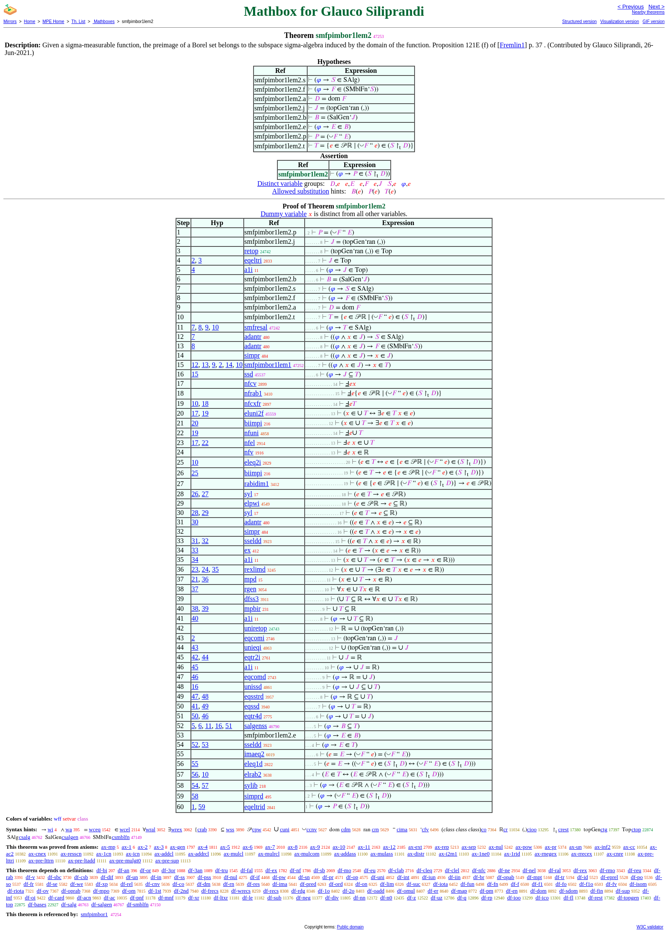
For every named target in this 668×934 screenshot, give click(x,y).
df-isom (638, 884)
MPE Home (53, 21)
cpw (257, 829)
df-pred (308, 884)
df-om (128, 891)
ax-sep (468, 847)
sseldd (253, 540)
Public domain (350, 927)
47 (195, 696)
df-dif (107, 877)
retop (252, 250)
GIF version (653, 21)
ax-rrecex (581, 853)
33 (195, 550)
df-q (461, 897)
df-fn (492, 884)
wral (150, 829)
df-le (247, 897)
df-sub (274, 897)
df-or (145, 870)
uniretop (256, 628)
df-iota (440, 884)
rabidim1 (257, 483)
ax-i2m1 (448, 853)
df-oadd (375, 891)
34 (195, 559)
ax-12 (389, 847)
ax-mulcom (307, 853)
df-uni (377, 877)
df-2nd (181, 891)
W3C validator (649, 927)
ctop (636, 829)
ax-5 (225, 847)
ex (248, 550)
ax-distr (415, 853)
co (484, 829)
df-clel (452, 870)
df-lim (387, 884)
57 (205, 785)
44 (205, 657)
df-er (433, 891)
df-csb (81, 877)
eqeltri (253, 260)
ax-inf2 (602, 847)
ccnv (311, 829)
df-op (352, 877)
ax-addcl (163, 853)
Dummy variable (284, 213)
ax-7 (270, 847)
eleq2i (253, 462)
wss (230, 829)
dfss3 (252, 598)
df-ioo (514, 897)
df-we (76, 884)
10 (215, 327)
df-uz (436, 897)
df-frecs (210, 891)
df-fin (596, 891)
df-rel (127, 884)
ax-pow (523, 847)
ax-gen (177, 847)
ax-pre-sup (167, 860)
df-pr (328, 877)
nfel (250, 442)
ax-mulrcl (269, 853)
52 (195, 744)
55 (195, 763)
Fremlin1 (512, 45)
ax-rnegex (546, 853)
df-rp (486, 897)
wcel (125, 829)
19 (205, 413)
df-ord (336, 884)
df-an (123, 870)
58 (195, 796)
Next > (656, 6)
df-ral (554, 870)
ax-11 (364, 847)
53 (205, 744)
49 (205, 706)
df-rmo (607, 870)
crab (202, 829)
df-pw (279, 877)
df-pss (204, 877)
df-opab (505, 877)
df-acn (84, 897)
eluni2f (254, 413)
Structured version (579, 21)
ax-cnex (37, 853)
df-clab (396, 870)
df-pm (486, 891)
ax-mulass (382, 853)
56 (195, 774)
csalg (24, 837)
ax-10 (339, 847)
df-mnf (165, 897)
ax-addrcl (198, 853)
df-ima (280, 884)
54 (195, 785)
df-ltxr (221, 897)
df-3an (195, 870)
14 (229, 364)
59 (202, 806)
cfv (425, 829)
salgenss (256, 725)
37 (195, 589)
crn (375, 829)
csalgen (70, 837)
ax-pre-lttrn (41, 860)
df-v (30, 877)
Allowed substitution (300, 191)
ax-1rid (512, 853)
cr (506, 829)
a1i (249, 269)
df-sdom (568, 891)
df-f (515, 884)
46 (195, 676)
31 (195, 540)
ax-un (575, 847)
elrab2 (253, 774)
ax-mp (108, 847)
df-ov (43, 891)
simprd (254, 796)
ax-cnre (615, 853)
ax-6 (248, 847)
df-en (512, 891)
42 (195, 657)
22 (205, 442)
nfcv (250, 383)
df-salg (68, 904)
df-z (411, 897)
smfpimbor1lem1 (268, 364)
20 (195, 423)
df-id (582, 877)
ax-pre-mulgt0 (125, 860)
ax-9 (315, 847)
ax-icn (133, 853)
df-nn (359, 897)
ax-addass (345, 853)
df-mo (344, 870)
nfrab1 (253, 393)
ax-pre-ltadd (81, 860)
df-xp (102, 884)
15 (195, 374)
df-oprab (71, 891)
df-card (56, 897)
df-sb (319, 870)
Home (29, 21)
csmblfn (121, 837)
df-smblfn (137, 904)
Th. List (79, 21)
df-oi (30, 897)
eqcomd (255, 676)
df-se (52, 884)
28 (195, 512)
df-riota (15, 891)
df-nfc (479, 870)
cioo (531, 829)
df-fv (611, 884)
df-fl (568, 897)
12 (195, 364)
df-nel (529, 870)
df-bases (37, 904)
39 (205, 608)
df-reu (634, 870)
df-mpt (534, 877)
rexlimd (255, 569)
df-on (361, 884)
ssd (249, 374)
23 (195, 569)
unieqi (253, 647)
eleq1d (254, 763)
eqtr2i (252, 657)
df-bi (101, 870)
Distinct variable (279, 183)
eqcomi (255, 638)
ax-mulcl (233, 853)
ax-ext (415, 847)
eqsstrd (254, 696)
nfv (249, 452)
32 (205, 540)
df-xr (193, 897)
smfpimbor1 (94, 914)
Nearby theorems (648, 12)
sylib (251, 785)
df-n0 (386, 897)
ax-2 (142, 847)
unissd (253, 686)
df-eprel (609, 877)
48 (205, 696)
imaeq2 (255, 754)
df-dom (538, 891)
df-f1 (537, 884)
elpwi (252, 503)
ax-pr (550, 847)
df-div (332, 897)
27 (205, 493)
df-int (403, 877)
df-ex (271, 870)
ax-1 (127, 847)
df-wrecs (240, 891)
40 (195, 618)
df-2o (348, 891)
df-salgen (101, 904)
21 (195, 579)
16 (195, 686)
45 (195, 667)
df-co (178, 884)
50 (195, 716)
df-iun (429, 877)
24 (205, 569)
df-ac (109, 897)
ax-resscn (70, 853)
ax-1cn (103, 853)
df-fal (246, 870)
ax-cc (629, 847)
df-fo (561, 884)
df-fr (28, 884)
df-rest (595, 897)
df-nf (295, 870)
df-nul (230, 877)
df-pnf (137, 897)
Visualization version (619, 21)
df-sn (304, 877)
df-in (156, 877)
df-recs (271, 891)
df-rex (580, 870)
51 (228, 725)
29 (205, 512)
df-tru (221, 870)
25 (195, 473)
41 (195, 706)
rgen (250, 589)
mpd (250, 579)
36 (205, 579)
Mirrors (10, 21)
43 (195, 647)
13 (205, 364)
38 (195, 608)
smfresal (256, 327)
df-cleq (424, 870)
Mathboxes (103, 21)
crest (563, 829)
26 (195, 493)
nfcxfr (253, 403)
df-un (132, 877)
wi (50, 829)
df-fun (468, 884)
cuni (284, 829)
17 (195, 413)
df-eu (369, 870)
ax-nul (496, 847)
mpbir (253, 608)
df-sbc (55, 877)
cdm (345, 829)
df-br (478, 877)
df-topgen (628, 897)
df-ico (542, 897)
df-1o (324, 891)
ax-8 (292, 847)
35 (215, 569)
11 (208, 725)
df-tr (559, 877)
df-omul (406, 891)
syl (249, 493)
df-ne (504, 870)
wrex (176, 829)
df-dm (203, 884)
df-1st (154, 891)
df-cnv (152, 884)
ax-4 (202, 847)
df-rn (228, 884)
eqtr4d (253, 716)
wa (69, 829)
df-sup (623, 891)
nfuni (252, 433)
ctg (604, 829)
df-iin (454, 877)
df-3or (168, 870)
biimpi (253, 423)
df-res (253, 884)
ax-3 (159, 847)
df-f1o (586, 884)
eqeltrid (255, 806)
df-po (637, 877)
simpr (252, 355)
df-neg (303, 897)
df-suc (413, 884)
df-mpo (101, 891)
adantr (253, 336)
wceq (95, 829)
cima (402, 829)
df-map (459, 891)
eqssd (252, 706)
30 (195, 522)
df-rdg (298, 891)
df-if (255, 877)
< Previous (630, 6)
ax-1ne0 (480, 853)
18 (205, 403)
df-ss (179, 877)
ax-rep (442, 847)
